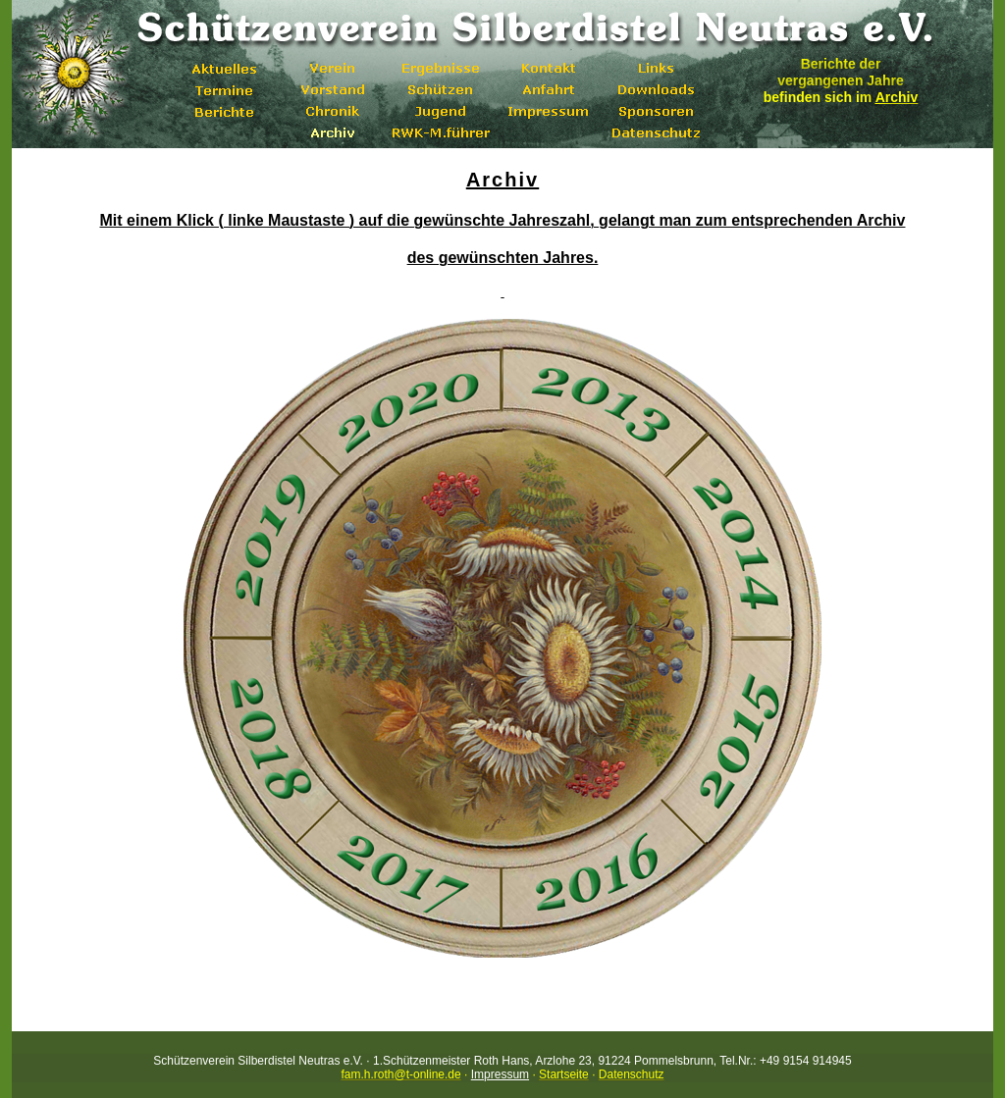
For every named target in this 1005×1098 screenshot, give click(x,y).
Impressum (500, 1074)
